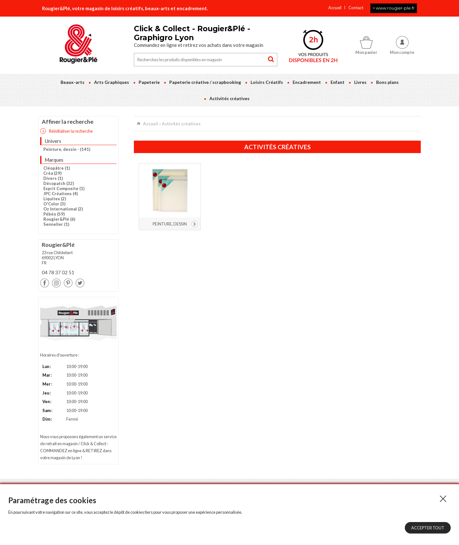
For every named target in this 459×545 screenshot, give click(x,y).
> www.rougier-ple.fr (394, 8)
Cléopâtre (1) (56, 168)
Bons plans (387, 82)
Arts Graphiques (111, 82)
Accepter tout (427, 527)
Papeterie (149, 82)
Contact (355, 7)
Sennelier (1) (56, 224)
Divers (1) (53, 178)
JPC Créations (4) (60, 193)
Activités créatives (229, 98)
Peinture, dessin (170, 223)
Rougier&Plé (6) (59, 219)
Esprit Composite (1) (63, 188)
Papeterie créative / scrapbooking (205, 82)
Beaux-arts (72, 82)
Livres (360, 82)
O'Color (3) (54, 203)
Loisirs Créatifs (267, 82)
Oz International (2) (63, 208)
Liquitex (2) (54, 198)
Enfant (338, 82)
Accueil (334, 7)
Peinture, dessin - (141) (66, 149)
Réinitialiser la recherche (66, 131)
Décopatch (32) (58, 183)
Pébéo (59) (54, 214)
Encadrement (307, 82)
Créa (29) (52, 173)
